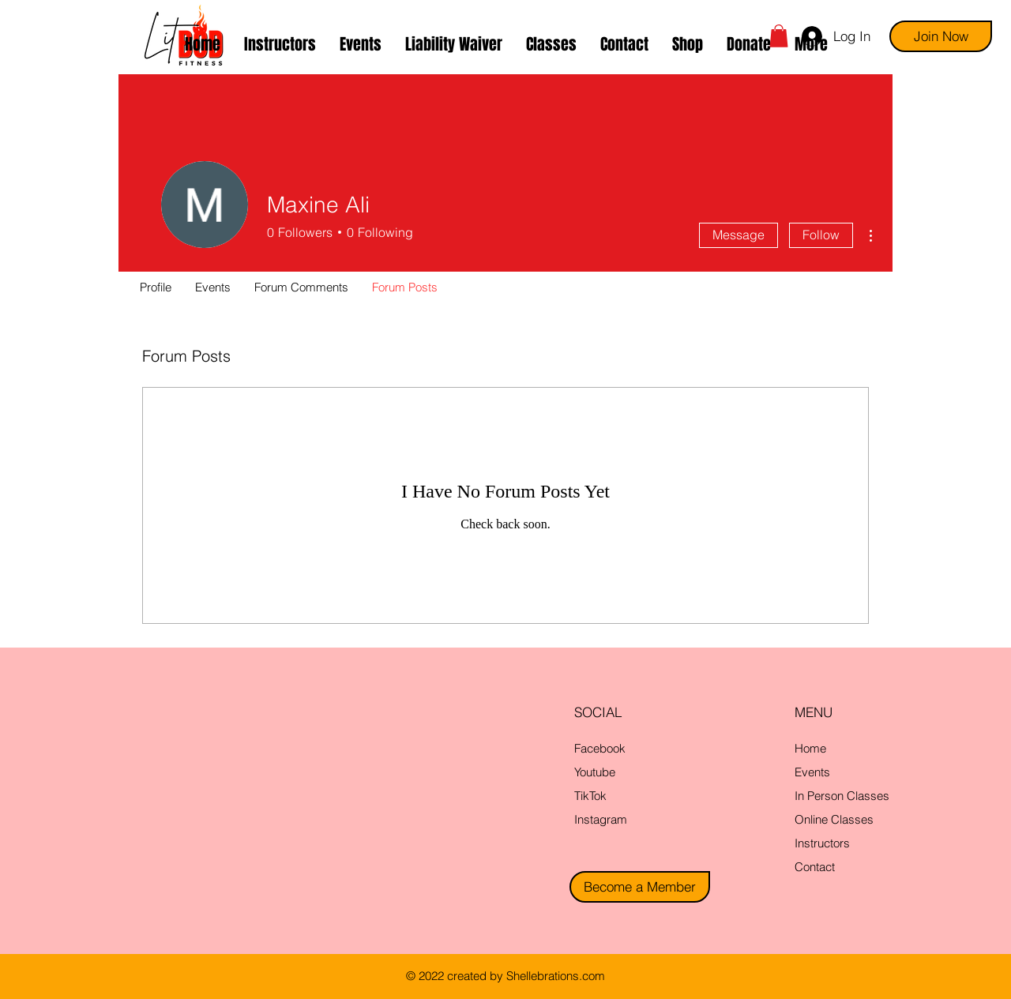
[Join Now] (940, 36)
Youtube (594, 771)
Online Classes (834, 819)
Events (812, 771)
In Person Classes (842, 795)
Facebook (600, 748)
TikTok (590, 795)
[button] (551, 44)
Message (738, 234)
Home (810, 748)
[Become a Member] (639, 887)
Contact (815, 866)
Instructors (822, 843)
